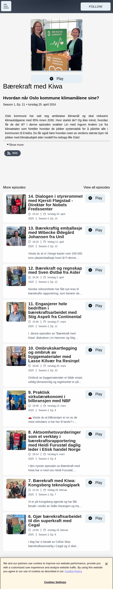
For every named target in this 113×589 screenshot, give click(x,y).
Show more (15, 144)
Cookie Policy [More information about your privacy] (73, 573)
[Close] (106, 565)
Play (56, 79)
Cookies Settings (55, 584)
